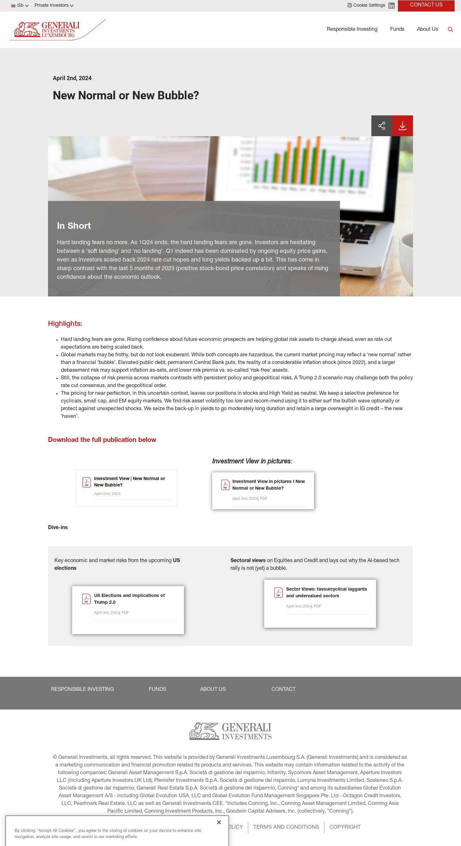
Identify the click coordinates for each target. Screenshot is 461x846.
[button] (366, 6)
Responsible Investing (352, 29)
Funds (397, 29)
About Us (427, 29)
